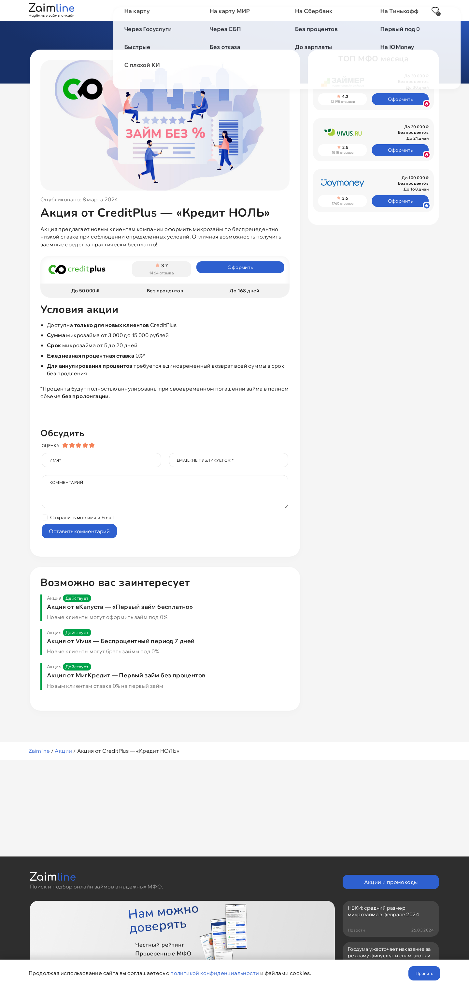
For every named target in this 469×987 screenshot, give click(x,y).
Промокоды (242, 10)
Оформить (240, 269)
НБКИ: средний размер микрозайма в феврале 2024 (383, 911)
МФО (176, 10)
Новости (283, 10)
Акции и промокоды (391, 882)
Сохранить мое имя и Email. (82, 522)
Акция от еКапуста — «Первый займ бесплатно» (120, 611)
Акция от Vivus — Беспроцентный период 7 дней (121, 646)
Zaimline (39, 755)
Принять (424, 973)
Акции (204, 10)
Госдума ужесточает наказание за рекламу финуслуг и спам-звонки (389, 953)
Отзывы (318, 10)
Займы (148, 10)
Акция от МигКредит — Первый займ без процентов (126, 680)
